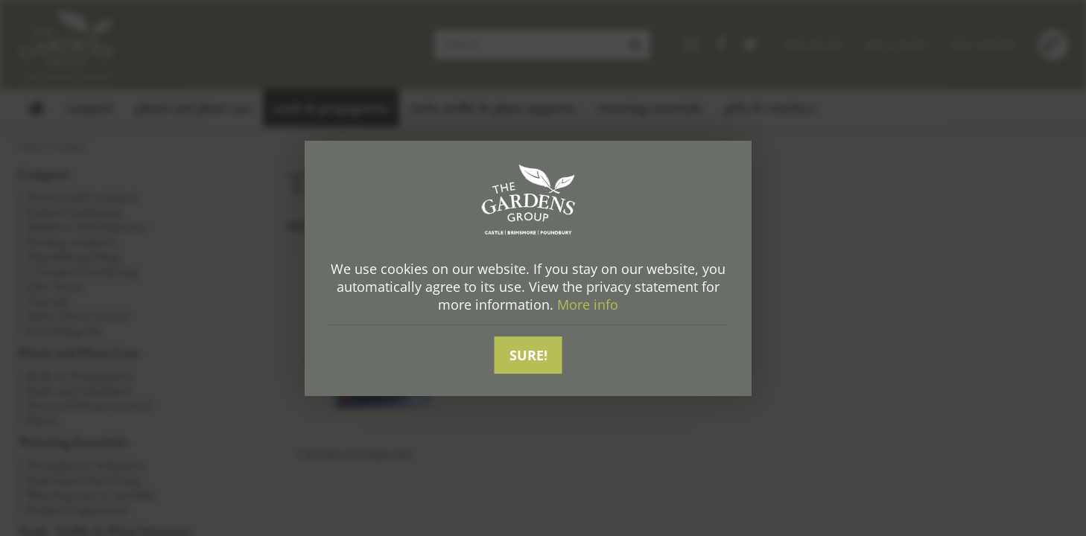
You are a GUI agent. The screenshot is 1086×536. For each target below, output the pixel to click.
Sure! (528, 355)
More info (587, 304)
